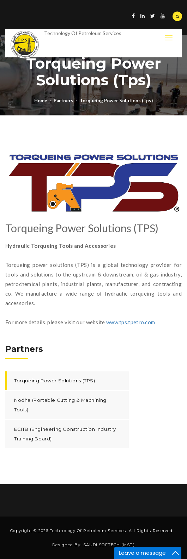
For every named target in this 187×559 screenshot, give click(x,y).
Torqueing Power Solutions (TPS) (54, 380)
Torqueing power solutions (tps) (116, 100)
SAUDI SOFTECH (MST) (109, 544)
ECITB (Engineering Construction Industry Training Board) (65, 433)
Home (40, 100)
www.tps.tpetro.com (130, 322)
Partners (63, 100)
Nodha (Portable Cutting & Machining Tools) (60, 404)
